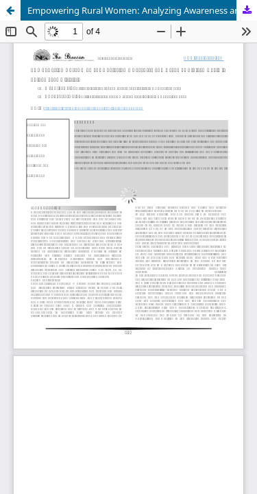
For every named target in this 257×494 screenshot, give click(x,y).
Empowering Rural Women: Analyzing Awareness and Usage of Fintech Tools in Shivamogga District (142, 10)
